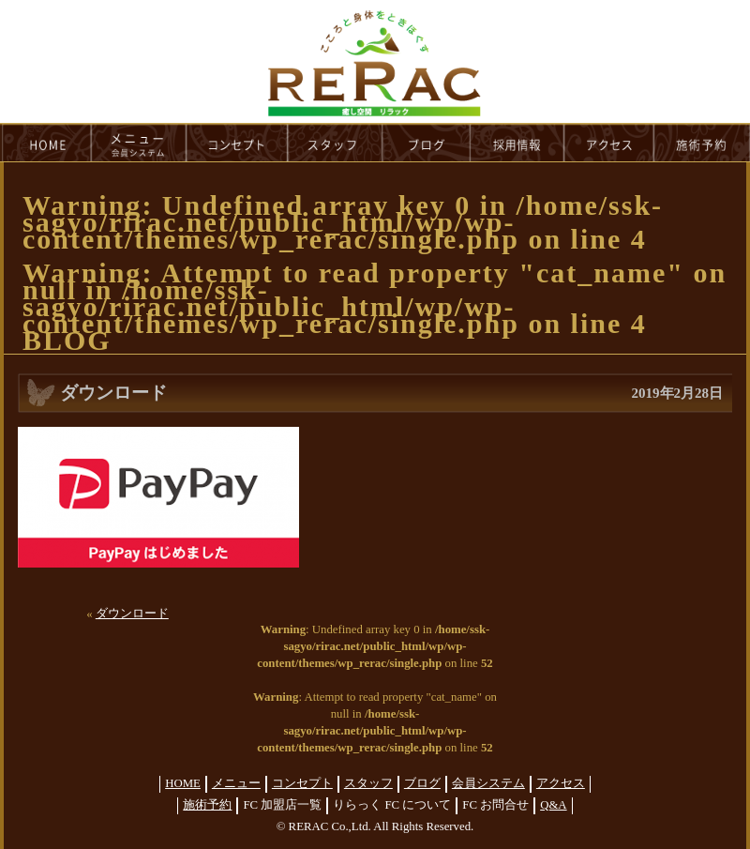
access (609, 142)
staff (335, 142)
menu (139, 142)
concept (237, 142)
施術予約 (207, 804)
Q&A (553, 804)
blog (427, 142)
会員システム (488, 783)
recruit (518, 142)
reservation (702, 142)
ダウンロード (132, 613)
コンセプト (302, 783)
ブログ (422, 783)
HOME (46, 142)
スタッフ (368, 783)
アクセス (560, 783)
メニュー (236, 783)
